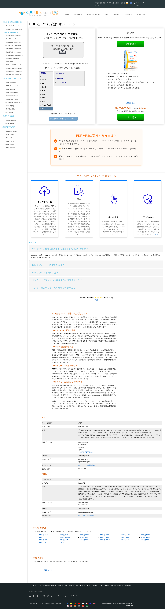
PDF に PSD (64, 542)
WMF (43, 98)
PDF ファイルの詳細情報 (86, 465)
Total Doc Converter (13, 35)
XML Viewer (10, 148)
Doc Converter (80, 585)
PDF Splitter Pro (12, 92)
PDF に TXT (43, 537)
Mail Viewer (10, 134)
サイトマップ (33, 603)
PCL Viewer (10, 141)
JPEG (44, 80)
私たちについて (141, 16)
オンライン (78, 14)
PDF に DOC (104, 535)
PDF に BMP (145, 537)
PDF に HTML (145, 535)
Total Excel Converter (14, 39)
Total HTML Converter (14, 29)
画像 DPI (60, 79)
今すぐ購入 (130, 44)
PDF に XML (125, 537)
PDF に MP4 (84, 537)
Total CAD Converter (13, 42)
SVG (43, 101)
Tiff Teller (9, 112)
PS (43, 108)
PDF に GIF (43, 540)
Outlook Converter (57, 585)
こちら (155, 234)
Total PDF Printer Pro (14, 102)
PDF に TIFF (84, 535)
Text (43, 94)
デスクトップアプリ (93, 14)
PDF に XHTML (65, 537)
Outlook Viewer (11, 131)
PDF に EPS (145, 540)
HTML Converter (92, 585)
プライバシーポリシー (46, 603)
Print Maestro (11, 120)
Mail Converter (69, 585)
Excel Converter (104, 585)
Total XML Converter (13, 49)
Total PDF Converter (11, 32)
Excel (44, 87)
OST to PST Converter (14, 65)
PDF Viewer (10, 144)
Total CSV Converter (13, 45)
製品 (106, 14)
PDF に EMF (84, 540)
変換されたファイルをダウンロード (63, 119)
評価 (96, 300)
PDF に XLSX (125, 535)
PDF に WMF (64, 540)
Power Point (46, 105)
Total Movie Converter (14, 75)
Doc (43, 83)
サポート (117, 14)
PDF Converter (45, 585)
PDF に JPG (43, 535)
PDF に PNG (64, 535)
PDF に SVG (125, 540)
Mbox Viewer (10, 138)
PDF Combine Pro (12, 86)
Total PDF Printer (12, 99)
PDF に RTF (43, 542)
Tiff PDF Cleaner (12, 96)
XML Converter (116, 585)
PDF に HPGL (105, 537)
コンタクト (128, 14)
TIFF (43, 76)
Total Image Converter (14, 68)
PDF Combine (11, 83)
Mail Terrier (10, 123)
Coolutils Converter (13, 26)
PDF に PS (48, 570)
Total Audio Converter (14, 71)
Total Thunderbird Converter (12, 60)
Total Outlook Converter (15, 55)
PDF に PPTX (105, 540)
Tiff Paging (10, 106)
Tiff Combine (10, 109)
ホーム (67, 14)
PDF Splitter (10, 89)
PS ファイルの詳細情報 (86, 515)
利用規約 (58, 603)
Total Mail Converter (13, 52)
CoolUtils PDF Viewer (85, 452)
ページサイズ (61, 82)
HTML (44, 90)
